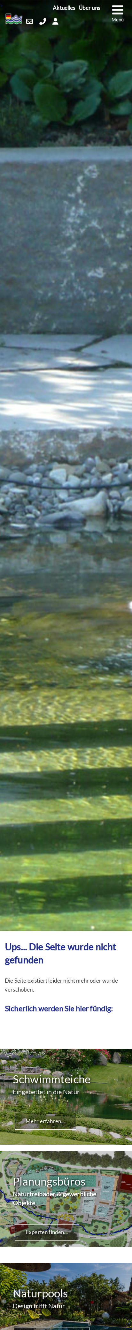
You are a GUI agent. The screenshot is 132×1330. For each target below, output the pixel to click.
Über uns (89, 8)
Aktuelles (64, 8)
